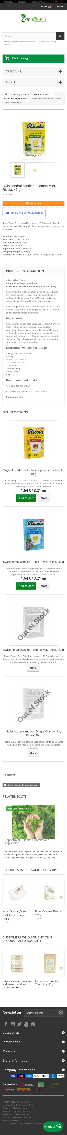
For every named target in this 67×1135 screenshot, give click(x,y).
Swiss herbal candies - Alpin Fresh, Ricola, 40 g (33, 562)
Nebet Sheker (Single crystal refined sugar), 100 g (15, 915)
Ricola (9, 194)
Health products (19, 808)
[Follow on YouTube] (26, 1024)
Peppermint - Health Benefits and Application (26, 841)
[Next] (61, 897)
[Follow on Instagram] (13, 1024)
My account (11, 1051)
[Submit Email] (60, 1013)
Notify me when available (24, 212)
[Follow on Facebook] (6, 1024)
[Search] (60, 36)
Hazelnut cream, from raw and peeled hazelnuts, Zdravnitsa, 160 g (17, 984)
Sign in (60, 6)
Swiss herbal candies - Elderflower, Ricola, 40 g (33, 649)
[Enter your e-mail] (44, 1013)
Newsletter (12, 1012)
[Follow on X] (19, 1024)
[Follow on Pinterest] (33, 1024)
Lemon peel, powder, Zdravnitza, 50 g (47, 983)
